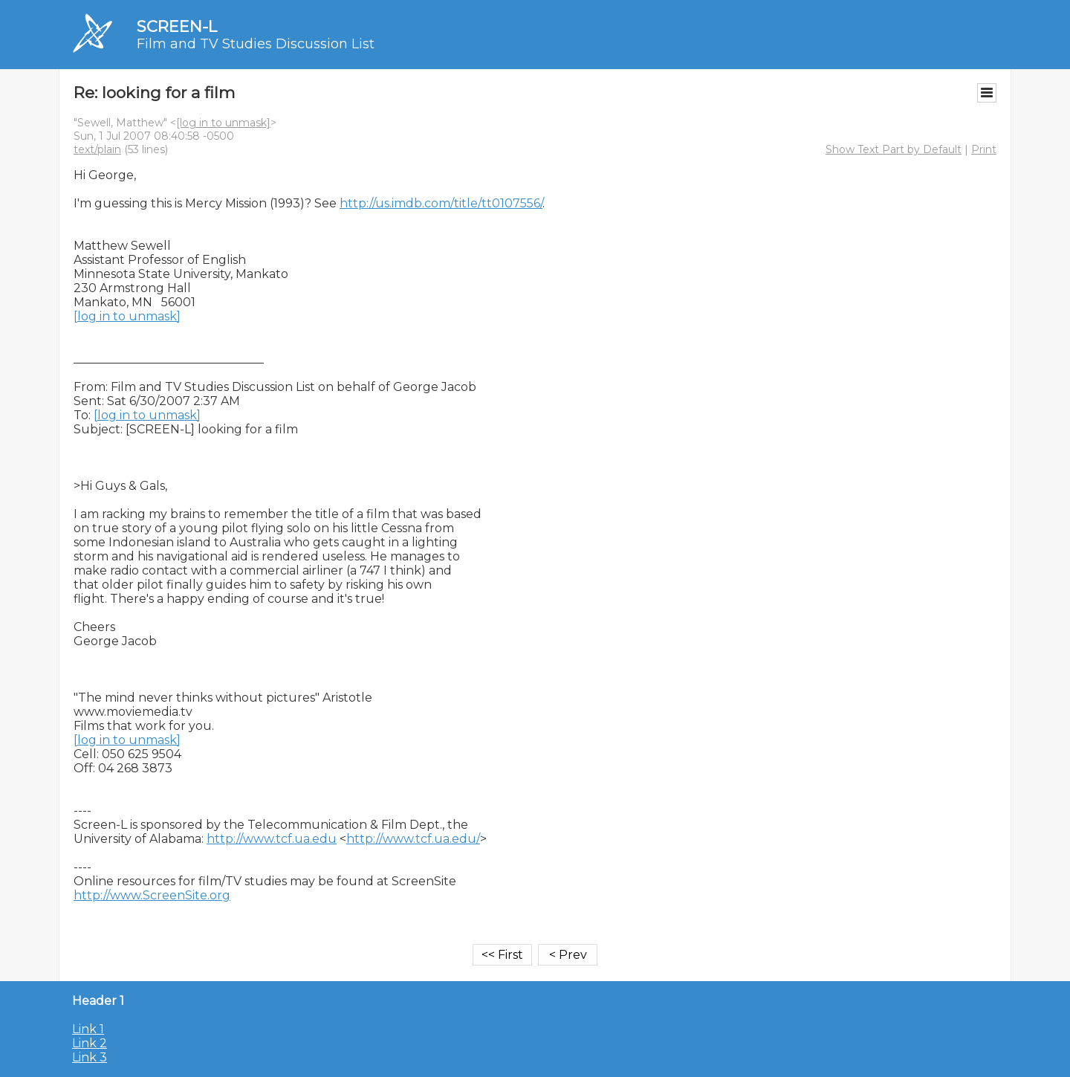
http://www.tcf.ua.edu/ (413, 839)
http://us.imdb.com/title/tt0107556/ (441, 203)
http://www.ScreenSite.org (152, 895)
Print (983, 149)
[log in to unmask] (223, 122)
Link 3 (89, 1057)
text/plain (97, 149)
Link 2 (89, 1043)
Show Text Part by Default (894, 149)
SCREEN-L (177, 26)
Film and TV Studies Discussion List (255, 44)
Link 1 (88, 1029)
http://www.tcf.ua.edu (272, 839)
